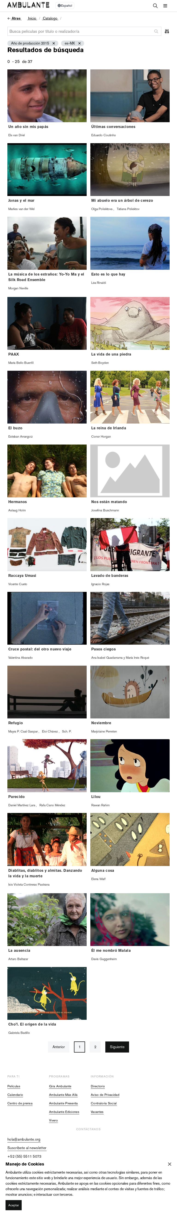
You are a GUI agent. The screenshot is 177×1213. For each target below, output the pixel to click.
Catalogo (50, 18)
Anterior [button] (59, 1047)
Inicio (32, 18)
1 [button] (80, 1047)
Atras (16, 18)
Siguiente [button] (117, 1047)
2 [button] (95, 1047)
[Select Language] (64, 5)
